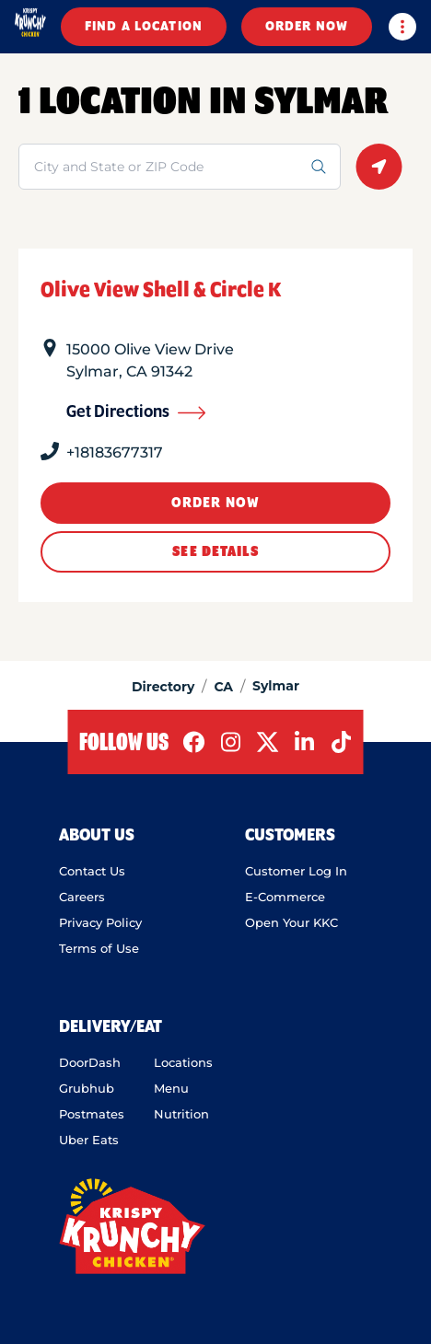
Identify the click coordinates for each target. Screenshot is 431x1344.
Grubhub (86, 1088)
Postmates (91, 1113)
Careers (82, 896)
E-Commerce (285, 896)
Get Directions (136, 412)
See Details (215, 552)
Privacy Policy (100, 922)
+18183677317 (114, 452)
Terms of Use (99, 948)
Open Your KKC (291, 922)
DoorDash (90, 1062)
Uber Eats (89, 1139)
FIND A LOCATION (144, 26)
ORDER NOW (306, 26)
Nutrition (181, 1113)
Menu (171, 1088)
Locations (183, 1062)
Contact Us (92, 870)
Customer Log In (296, 870)
